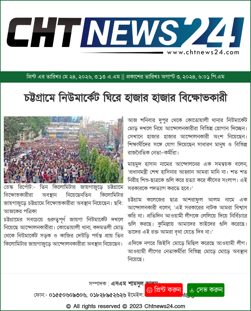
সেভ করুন (206, 290)
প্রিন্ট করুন (164, 290)
